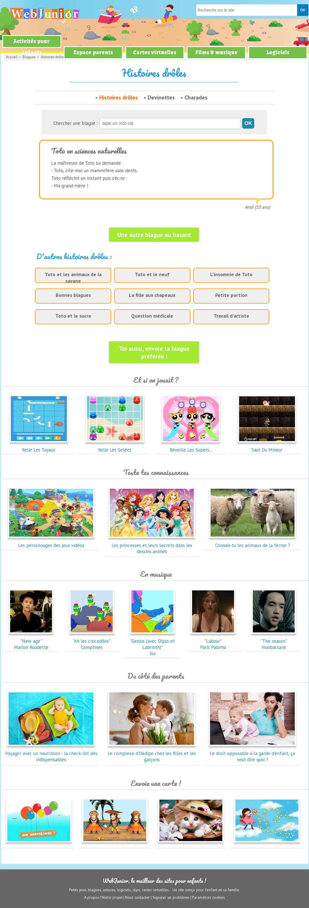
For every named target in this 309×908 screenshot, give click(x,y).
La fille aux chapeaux (152, 295)
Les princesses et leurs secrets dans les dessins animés (151, 545)
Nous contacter (137, 897)
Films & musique (216, 52)
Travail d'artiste (231, 316)
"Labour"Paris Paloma (213, 641)
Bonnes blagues (73, 295)
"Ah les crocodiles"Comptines (91, 641)
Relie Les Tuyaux (39, 447)
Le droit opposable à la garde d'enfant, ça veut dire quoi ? (252, 753)
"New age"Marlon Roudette (31, 641)
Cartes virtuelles (154, 52)
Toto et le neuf (152, 274)
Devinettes (161, 97)
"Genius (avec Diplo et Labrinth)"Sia (152, 644)
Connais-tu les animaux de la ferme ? (252, 542)
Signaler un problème (170, 897)
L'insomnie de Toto (231, 274)
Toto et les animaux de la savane (73, 277)
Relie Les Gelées (115, 447)
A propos (91, 897)
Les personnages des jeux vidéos (51, 542)
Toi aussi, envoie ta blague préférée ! (154, 352)
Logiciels (277, 52)
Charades (196, 97)
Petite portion (231, 295)
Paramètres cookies (208, 897)
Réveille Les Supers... (191, 447)
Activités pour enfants (31, 47)
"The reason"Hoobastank (273, 641)
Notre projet (112, 897)
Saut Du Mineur (267, 447)
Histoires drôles (118, 97)
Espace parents (93, 52)
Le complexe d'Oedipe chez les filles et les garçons (152, 753)
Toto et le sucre (73, 316)
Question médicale (152, 316)
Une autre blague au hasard (154, 235)
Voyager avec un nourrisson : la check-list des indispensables (51, 753)
